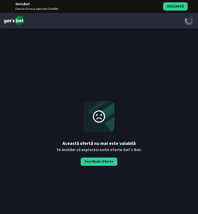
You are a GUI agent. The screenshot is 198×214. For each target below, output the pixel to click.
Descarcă (175, 6)
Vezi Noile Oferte (99, 161)
